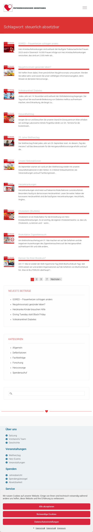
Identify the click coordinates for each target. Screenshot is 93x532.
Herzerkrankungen (27, 184)
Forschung (18, 362)
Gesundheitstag (26, 114)
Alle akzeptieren (46, 506)
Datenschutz (40, 528)
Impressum (61, 528)
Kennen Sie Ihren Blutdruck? (32, 258)
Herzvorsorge (19, 367)
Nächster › (56, 279)
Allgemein (17, 347)
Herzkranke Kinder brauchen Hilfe (29, 309)
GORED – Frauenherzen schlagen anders (38, 43)
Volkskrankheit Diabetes (30, 90)
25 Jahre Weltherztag (28, 137)
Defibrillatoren (19, 352)
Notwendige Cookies (46, 514)
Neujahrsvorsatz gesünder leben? (34, 67)
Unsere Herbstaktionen (29, 161)
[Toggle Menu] (85, 7)
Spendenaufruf (20, 372)
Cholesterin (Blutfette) (29, 211)
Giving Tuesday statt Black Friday (29, 314)
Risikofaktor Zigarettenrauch (32, 234)
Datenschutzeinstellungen (46, 522)
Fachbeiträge (19, 357)
